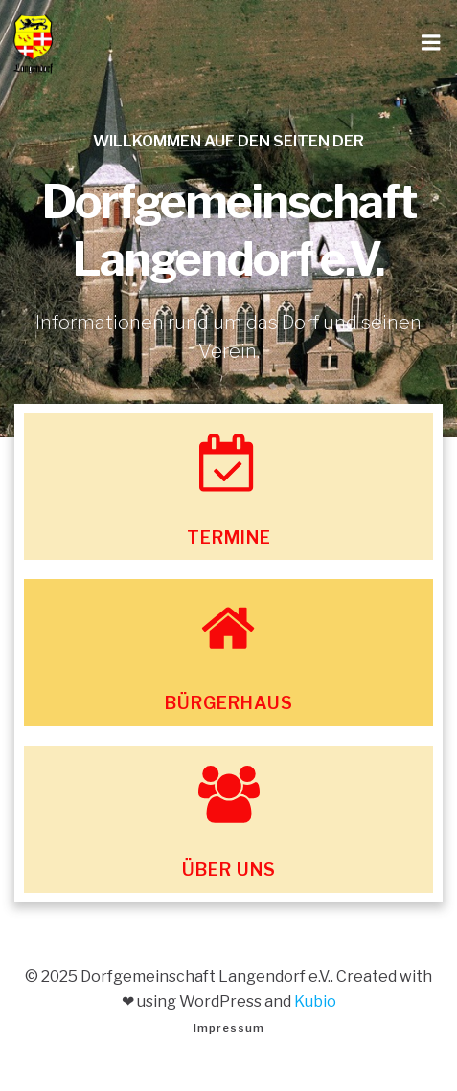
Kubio (315, 1001)
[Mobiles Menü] (431, 43)
